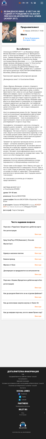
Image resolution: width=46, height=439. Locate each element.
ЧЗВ (23, 374)
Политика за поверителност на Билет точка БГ (23, 385)
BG (20, 3)
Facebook (22, 394)
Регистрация (22, 414)
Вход (22, 413)
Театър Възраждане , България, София (31, 39)
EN (24, 3)
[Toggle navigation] (42, 3)
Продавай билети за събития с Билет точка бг (23, 376)
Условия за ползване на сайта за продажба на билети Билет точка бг (23, 383)
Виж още (38, 234)
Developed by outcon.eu (23, 406)
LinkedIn (22, 400)
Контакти (23, 388)
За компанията (22, 378)
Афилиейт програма (23, 381)
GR (27, 3)
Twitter (22, 397)
